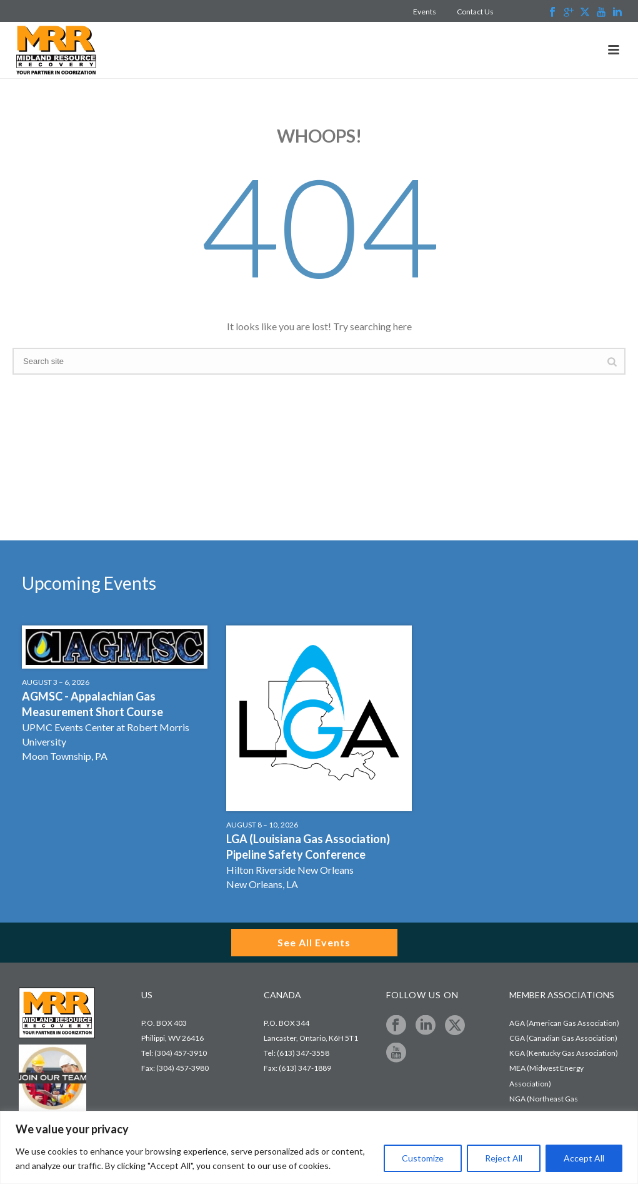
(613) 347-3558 (303, 1053)
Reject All (503, 1158)
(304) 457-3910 (180, 1053)
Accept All (584, 1158)
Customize (423, 1158)
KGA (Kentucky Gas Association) (563, 1053)
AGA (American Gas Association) (564, 1023)
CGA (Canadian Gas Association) (563, 1038)
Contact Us (475, 11)
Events (424, 11)
